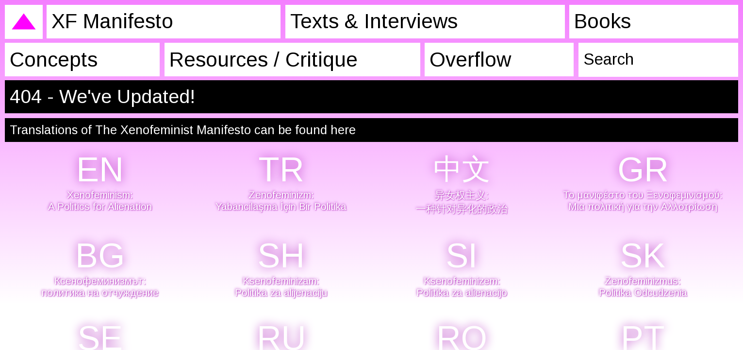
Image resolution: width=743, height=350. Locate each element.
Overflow (465, 59)
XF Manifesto (109, 21)
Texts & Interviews (368, 21)
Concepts (50, 59)
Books (597, 21)
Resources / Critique (259, 59)
